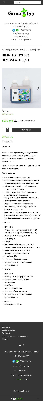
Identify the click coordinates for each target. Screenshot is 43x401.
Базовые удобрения (31, 50)
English (25, 379)
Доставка (6, 327)
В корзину (26, 130)
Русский (18, 379)
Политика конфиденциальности (14, 336)
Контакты (6, 333)
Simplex (19, 50)
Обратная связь (8, 330)
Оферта (5, 339)
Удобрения (9, 50)
